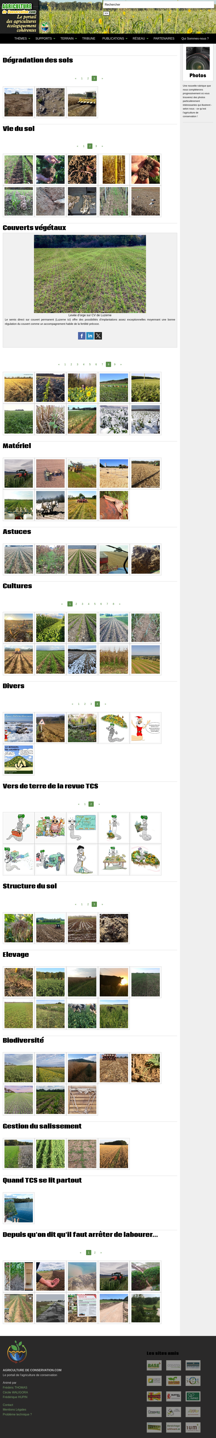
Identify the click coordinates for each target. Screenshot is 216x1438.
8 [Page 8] (113, 603)
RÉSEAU (139, 38)
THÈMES (20, 38)
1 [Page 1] (82, 78)
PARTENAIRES (164, 38)
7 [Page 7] (102, 364)
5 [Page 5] (90, 364)
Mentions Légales (14, 1409)
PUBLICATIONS (113, 38)
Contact (8, 1404)
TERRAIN (67, 38)
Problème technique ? (17, 1414)
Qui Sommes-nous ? (195, 38)
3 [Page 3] (96, 146)
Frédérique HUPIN (15, 1397)
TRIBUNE (88, 38)
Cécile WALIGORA (15, 1392)
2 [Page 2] (88, 78)
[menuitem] (7, 38)
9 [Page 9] (115, 364)
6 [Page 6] (96, 364)
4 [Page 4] (83, 364)
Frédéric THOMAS (15, 1387)
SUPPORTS (43, 38)
